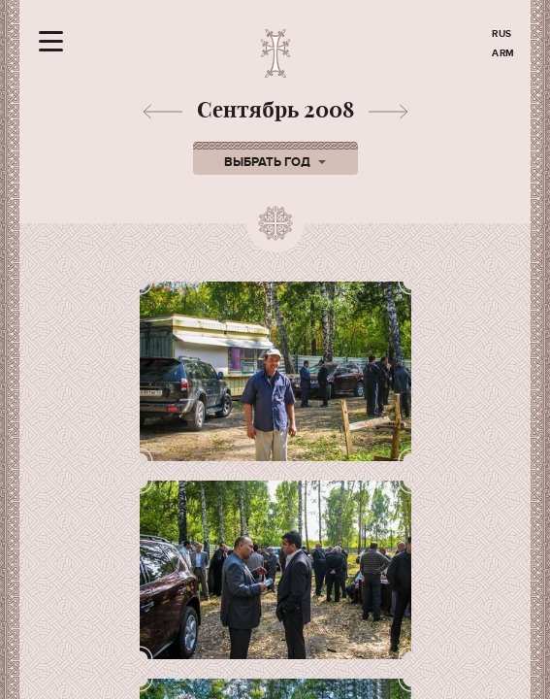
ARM (503, 53)
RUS (502, 34)
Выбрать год (275, 162)
